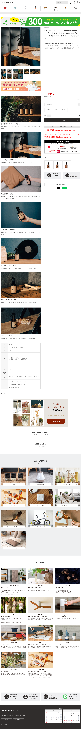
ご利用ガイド (3, 715)
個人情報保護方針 (11, 715)
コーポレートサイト (18, 719)
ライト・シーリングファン (56, 10)
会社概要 (17, 715)
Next (39, 46)
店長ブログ (6, 719)
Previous (3, 46)
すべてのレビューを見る (76, 99)
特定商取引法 (22, 715)
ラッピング (47, 102)
